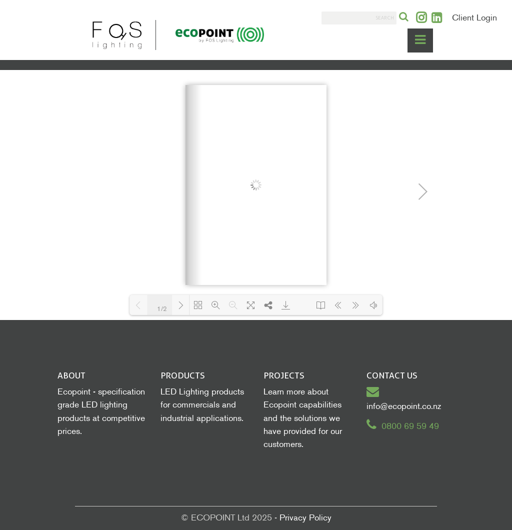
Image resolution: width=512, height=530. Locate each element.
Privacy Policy (306, 517)
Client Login (474, 17)
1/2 (162, 309)
